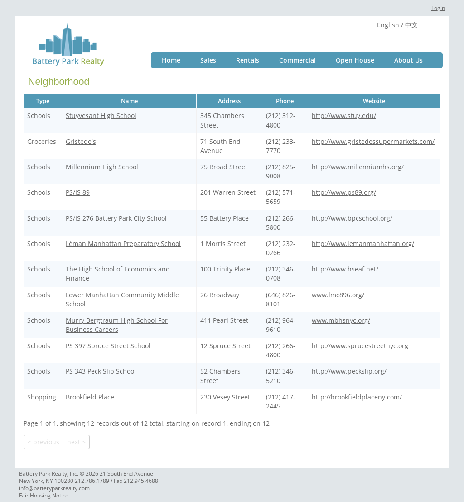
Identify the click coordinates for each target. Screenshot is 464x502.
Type (42, 101)
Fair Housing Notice (43, 495)
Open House (355, 60)
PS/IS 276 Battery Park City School (116, 218)
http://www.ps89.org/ (344, 192)
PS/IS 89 (78, 192)
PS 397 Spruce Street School (108, 345)
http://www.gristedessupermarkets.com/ (373, 141)
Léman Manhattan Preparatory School (123, 243)
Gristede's (81, 141)
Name (129, 101)
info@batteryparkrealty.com (54, 488)
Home (171, 60)
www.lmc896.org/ (338, 294)
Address (229, 101)
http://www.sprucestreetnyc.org (360, 345)
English (388, 24)
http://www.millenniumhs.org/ (358, 166)
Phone (285, 101)
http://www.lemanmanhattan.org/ (363, 243)
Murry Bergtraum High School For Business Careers (117, 325)
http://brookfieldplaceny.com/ (357, 397)
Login (438, 8)
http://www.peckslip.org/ (349, 371)
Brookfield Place (90, 397)
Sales (208, 60)
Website (374, 101)
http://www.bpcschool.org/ (352, 218)
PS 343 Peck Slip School (101, 371)
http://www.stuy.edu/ (344, 115)
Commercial (297, 60)
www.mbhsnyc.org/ (341, 320)
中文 (411, 24)
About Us (408, 60)
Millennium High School (102, 166)
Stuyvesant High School (101, 115)
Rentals (247, 60)
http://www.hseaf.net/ (345, 269)
